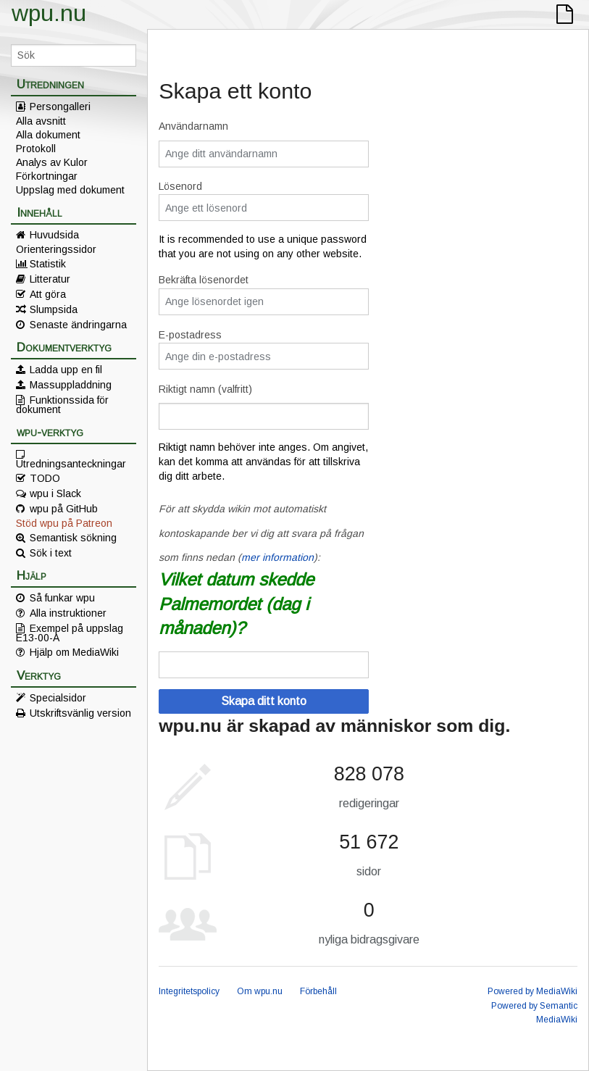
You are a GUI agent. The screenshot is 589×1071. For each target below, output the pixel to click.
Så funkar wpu (62, 598)
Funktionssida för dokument (62, 404)
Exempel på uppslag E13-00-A (69, 632)
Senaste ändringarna (78, 325)
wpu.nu (49, 13)
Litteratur (50, 279)
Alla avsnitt (41, 121)
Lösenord (180, 186)
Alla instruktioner (68, 613)
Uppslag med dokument (70, 190)
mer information (277, 557)
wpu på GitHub (64, 509)
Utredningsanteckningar (71, 463)
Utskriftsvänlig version (80, 713)
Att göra (48, 294)
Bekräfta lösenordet (203, 280)
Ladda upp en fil (66, 369)
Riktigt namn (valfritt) (205, 389)
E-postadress (190, 335)
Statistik (48, 264)
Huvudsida (54, 235)
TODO (45, 478)
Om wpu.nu (260, 991)
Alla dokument (48, 134)
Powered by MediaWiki (532, 991)
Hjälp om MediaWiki (74, 652)
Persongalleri (60, 106)
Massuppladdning (71, 385)
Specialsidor (58, 698)
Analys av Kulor (52, 162)
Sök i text (51, 553)
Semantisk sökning (73, 538)
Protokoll (36, 148)
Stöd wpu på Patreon (64, 523)
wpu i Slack (55, 493)
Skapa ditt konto (263, 701)
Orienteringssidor (56, 249)
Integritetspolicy (189, 991)
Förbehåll (318, 991)
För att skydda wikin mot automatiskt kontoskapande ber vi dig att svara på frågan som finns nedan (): (261, 533)
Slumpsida (54, 309)
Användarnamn (193, 126)
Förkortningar (47, 176)
